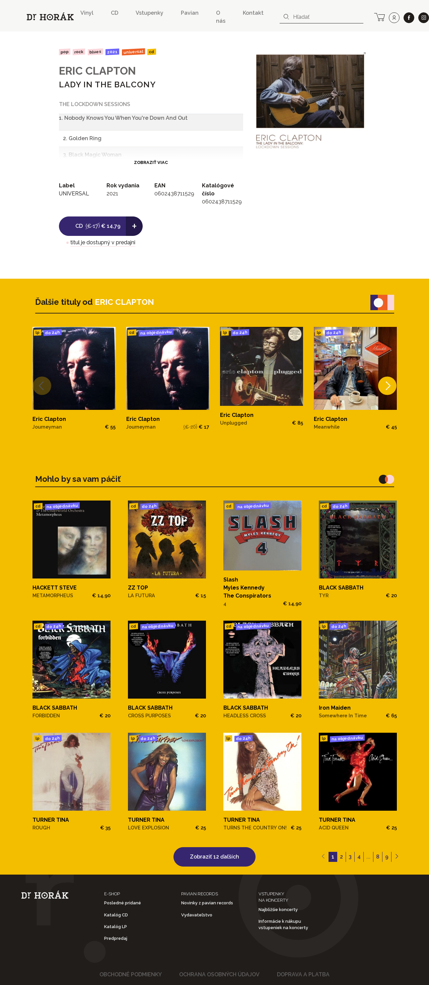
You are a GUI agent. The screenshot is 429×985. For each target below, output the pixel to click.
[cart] (379, 16)
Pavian (190, 13)
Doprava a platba (303, 974)
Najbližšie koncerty (278, 909)
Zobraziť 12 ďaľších (214, 857)
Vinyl (86, 13)
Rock (78, 51)
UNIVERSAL (133, 52)
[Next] (387, 386)
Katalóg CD (116, 914)
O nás (220, 17)
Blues (95, 52)
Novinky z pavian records (207, 902)
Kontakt (253, 13)
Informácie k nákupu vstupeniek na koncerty (283, 924)
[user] (394, 17)
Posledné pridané (122, 902)
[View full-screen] (363, 55)
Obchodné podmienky (130, 974)
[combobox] (321, 17)
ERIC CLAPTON (97, 71)
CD (114, 13)
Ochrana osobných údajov (219, 974)
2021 (112, 52)
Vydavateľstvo (196, 914)
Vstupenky (149, 13)
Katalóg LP (115, 926)
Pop (64, 51)
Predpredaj (115, 938)
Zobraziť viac (151, 162)
